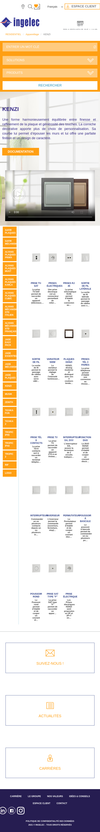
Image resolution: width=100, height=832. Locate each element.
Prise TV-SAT (36, 284)
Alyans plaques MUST (10, 268)
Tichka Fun (9, 411)
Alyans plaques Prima (10, 255)
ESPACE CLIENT (41, 803)
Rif (6, 465)
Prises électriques (54, 284)
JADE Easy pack (8, 342)
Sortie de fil (36, 360)
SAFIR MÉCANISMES (12, 242)
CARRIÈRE (16, 796)
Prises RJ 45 (69, 284)
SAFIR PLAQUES (10, 231)
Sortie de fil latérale (85, 286)
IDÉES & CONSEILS (79, 796)
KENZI (8, 386)
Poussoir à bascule (85, 518)
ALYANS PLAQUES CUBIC (10, 296)
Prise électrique (70, 595)
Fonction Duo (85, 438)
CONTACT (62, 803)
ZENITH (9, 402)
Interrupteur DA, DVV (71, 438)
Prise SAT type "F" (52, 595)
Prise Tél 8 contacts (36, 440)
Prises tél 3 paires (85, 362)
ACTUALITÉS (50, 716)
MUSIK (8, 394)
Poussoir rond (36, 595)
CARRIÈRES (50, 768)
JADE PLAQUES (10, 376)
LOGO (8, 473)
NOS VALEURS (55, 796)
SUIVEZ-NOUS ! (50, 663)
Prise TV (53, 437)
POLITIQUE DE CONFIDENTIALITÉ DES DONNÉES (50, 821)
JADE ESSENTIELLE (12, 354)
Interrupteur (39, 515)
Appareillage (32, 34)
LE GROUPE (34, 796)
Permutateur (71, 515)
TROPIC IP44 (9, 444)
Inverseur (53, 515)
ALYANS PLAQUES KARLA (10, 282)
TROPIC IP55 (9, 433)
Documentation (21, 151)
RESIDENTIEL (13, 34)
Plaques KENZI (69, 360)
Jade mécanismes (12, 365)
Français (52, 6)
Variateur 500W (53, 360)
